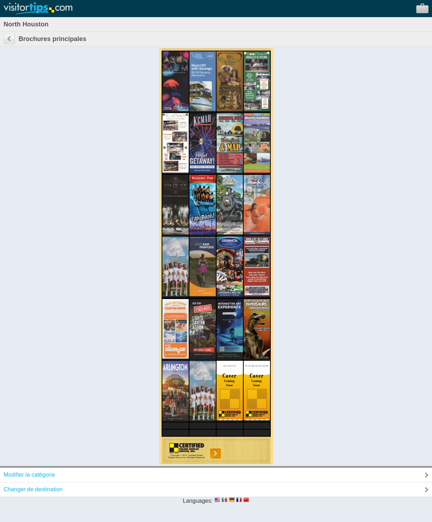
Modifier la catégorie (29, 475)
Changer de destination (33, 489)
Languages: (198, 501)
